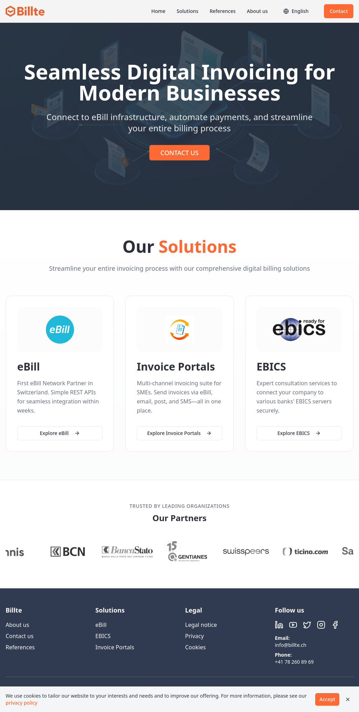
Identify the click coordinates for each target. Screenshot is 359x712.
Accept (327, 699)
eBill (101, 625)
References (223, 11)
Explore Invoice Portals (179, 433)
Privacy (194, 636)
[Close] (347, 699)
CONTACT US (180, 152)
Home (158, 11)
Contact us (20, 636)
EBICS (103, 636)
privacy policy (22, 702)
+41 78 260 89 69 (294, 661)
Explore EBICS (299, 434)
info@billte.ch (290, 645)
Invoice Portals (114, 647)
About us (257, 11)
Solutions (187, 11)
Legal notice (201, 625)
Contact (339, 11)
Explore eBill (60, 433)
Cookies (195, 647)
